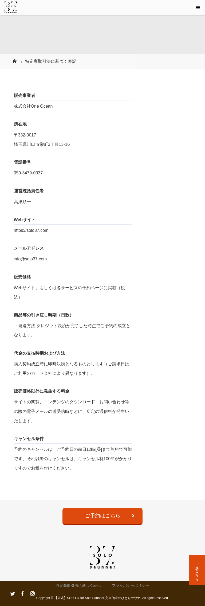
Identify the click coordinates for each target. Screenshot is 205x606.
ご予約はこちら (102, 515)
